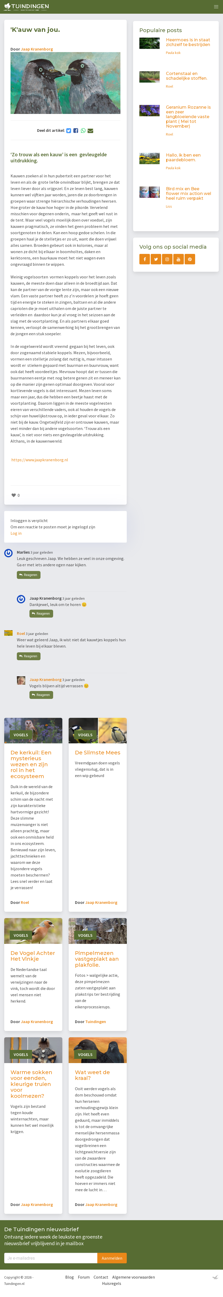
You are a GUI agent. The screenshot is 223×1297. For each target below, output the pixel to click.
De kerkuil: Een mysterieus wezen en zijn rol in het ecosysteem (31, 764)
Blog (69, 1277)
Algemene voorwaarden (133, 1277)
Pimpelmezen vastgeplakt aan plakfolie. (97, 959)
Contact (101, 1277)
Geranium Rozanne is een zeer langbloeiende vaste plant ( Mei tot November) (188, 117)
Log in (16, 533)
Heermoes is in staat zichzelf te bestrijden (188, 42)
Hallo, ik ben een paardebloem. (183, 157)
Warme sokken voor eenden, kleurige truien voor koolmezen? (31, 1084)
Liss (169, 206)
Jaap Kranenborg (37, 49)
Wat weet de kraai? (92, 1075)
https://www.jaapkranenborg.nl (39, 459)
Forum (84, 1277)
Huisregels (111, 1283)
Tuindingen (95, 1021)
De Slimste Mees (97, 752)
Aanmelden (112, 1258)
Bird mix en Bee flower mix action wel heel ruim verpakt (188, 193)
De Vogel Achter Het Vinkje (33, 956)
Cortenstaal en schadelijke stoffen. (186, 76)
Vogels (21, 734)
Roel (21, 633)
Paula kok (173, 52)
